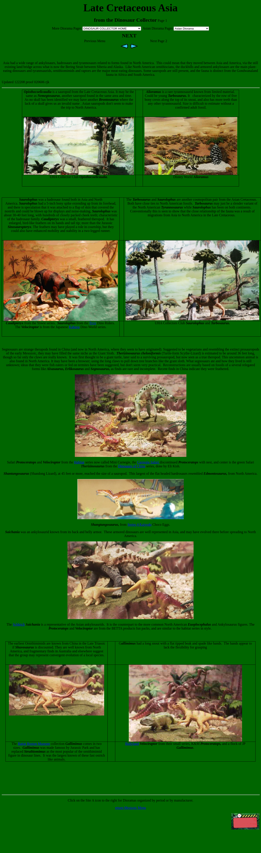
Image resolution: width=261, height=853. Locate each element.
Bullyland (132, 744)
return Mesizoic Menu (130, 808)
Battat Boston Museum (34, 744)
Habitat (79, 462)
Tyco (92, 323)
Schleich (19, 624)
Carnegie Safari (148, 462)
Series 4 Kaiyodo (139, 524)
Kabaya (74, 327)
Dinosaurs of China (131, 466)
